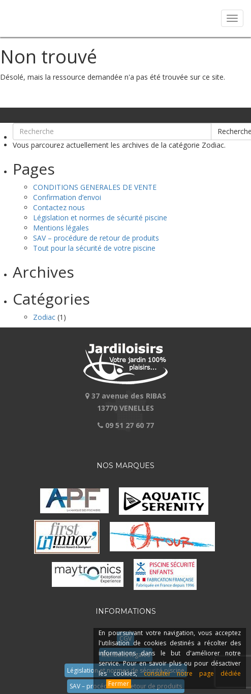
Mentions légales (61, 228)
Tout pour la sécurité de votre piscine (94, 248)
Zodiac (44, 317)
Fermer (118, 683)
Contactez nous (59, 207)
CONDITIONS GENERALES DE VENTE (94, 187)
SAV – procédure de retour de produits (96, 238)
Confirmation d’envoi (67, 197)
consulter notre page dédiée (192, 673)
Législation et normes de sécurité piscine (100, 217)
